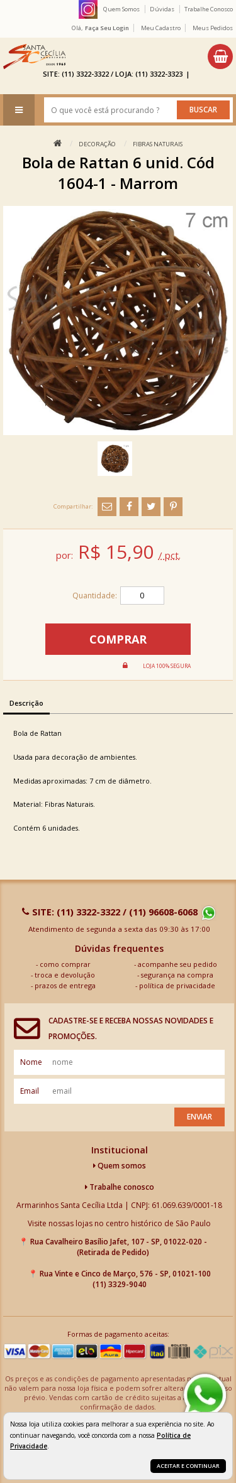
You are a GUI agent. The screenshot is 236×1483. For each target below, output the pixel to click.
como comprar (65, 964)
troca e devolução (65, 974)
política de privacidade (177, 985)
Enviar (199, 1116)
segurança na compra (177, 974)
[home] (34, 56)
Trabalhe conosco (119, 1187)
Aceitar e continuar (188, 1466)
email (29, 1091)
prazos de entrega (65, 985)
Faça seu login (107, 28)
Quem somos (119, 1165)
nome (31, 1062)
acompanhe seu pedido (177, 964)
